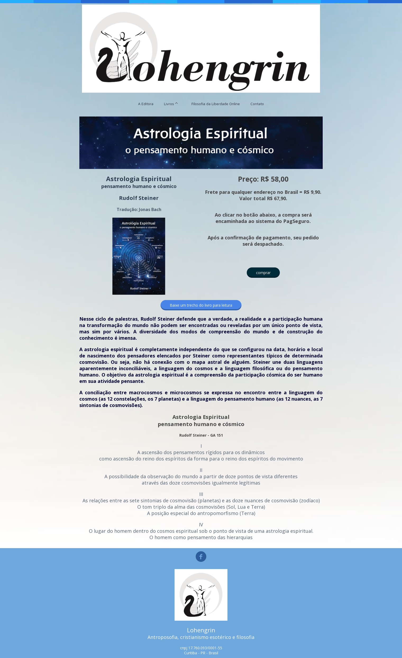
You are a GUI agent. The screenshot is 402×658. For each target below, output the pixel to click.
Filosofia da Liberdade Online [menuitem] (215, 103)
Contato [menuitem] (257, 103)
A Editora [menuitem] (145, 103)
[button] (263, 272)
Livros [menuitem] (169, 103)
